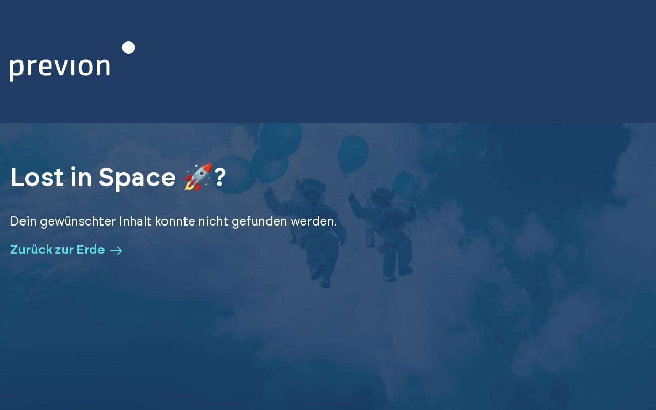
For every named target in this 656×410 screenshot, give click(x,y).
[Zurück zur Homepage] (72, 61)
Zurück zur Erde (66, 250)
